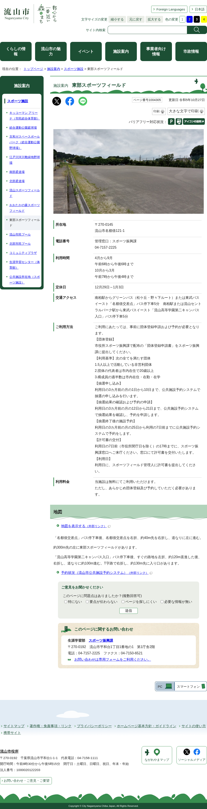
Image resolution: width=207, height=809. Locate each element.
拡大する (153, 19)
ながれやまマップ (157, 759)
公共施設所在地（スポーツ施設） (24, 279)
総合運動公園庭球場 (23, 127)
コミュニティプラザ (23, 253)
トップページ (33, 69)
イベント (86, 51)
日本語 (200, 9)
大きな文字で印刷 (184, 111)
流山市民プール (20, 234)
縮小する (116, 19)
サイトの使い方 (194, 726)
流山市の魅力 (51, 51)
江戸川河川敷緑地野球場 (24, 159)
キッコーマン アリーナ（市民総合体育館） (24, 115)
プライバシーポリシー (94, 726)
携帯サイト (12, 733)
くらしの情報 (15, 51)
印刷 (156, 111)
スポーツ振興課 (101, 640)
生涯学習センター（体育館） (24, 264)
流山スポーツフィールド (24, 193)
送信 (128, 610)
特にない (75, 602)
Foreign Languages (170, 9)
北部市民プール (20, 243)
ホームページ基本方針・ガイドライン (146, 726)
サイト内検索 (95, 30)
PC (160, 686)
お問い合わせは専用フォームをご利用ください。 (112, 659)
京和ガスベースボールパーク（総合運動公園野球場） (24, 142)
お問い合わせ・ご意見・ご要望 (26, 780)
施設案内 (121, 51)
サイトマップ (13, 726)
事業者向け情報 (156, 51)
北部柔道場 (17, 181)
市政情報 (191, 51)
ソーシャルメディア (191, 759)
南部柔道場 (17, 172)
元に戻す (134, 19)
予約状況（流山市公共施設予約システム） (106, 573)
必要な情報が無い (178, 602)
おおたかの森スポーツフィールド (24, 207)
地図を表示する (85, 526)
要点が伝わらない (103, 602)
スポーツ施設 (73, 69)
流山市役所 (9, 751)
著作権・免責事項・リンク (50, 726)
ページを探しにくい (141, 602)
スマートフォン (188, 686)
